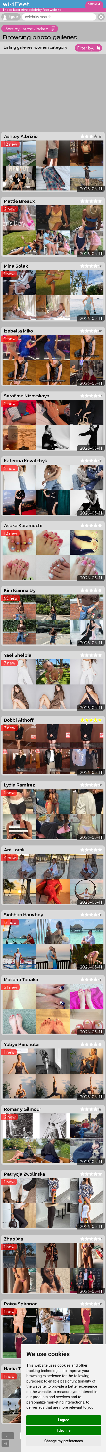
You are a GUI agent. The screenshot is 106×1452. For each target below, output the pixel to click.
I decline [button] (63, 1430)
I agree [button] (63, 1420)
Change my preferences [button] (63, 1441)
